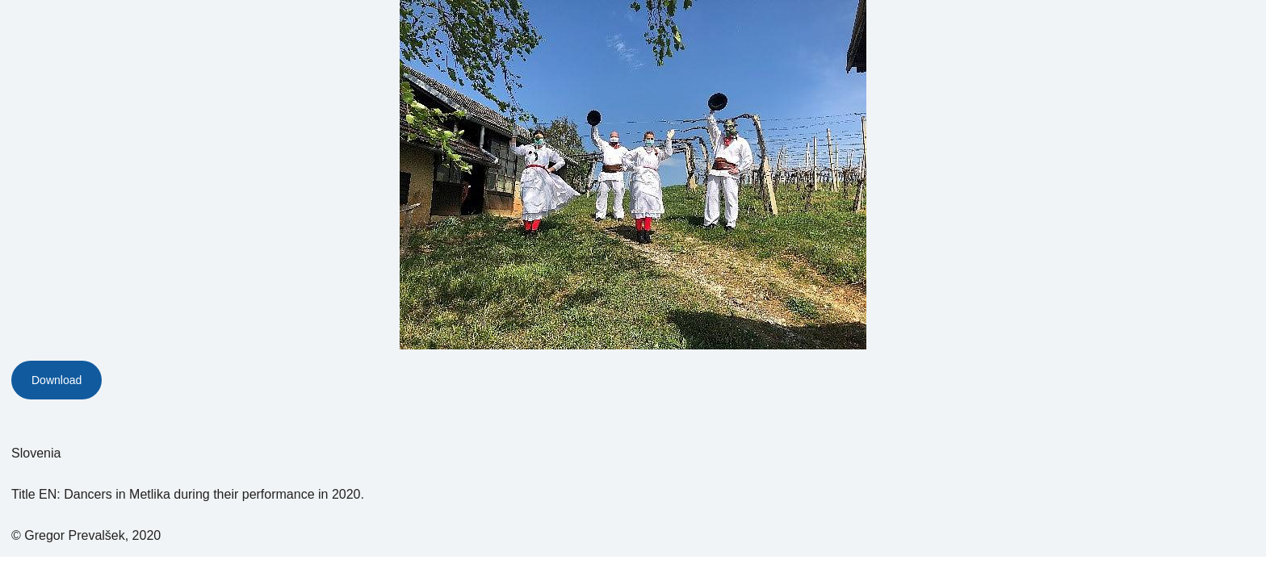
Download (56, 380)
